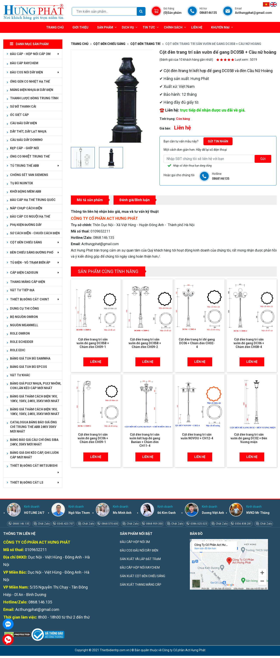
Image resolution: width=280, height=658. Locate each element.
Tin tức (151, 27)
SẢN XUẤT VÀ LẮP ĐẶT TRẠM (140, 559)
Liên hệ (196, 27)
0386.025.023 (198, 523)
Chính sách (175, 27)
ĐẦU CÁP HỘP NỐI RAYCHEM (140, 567)
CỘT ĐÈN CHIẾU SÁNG (109, 44)
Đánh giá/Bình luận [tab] (134, 200)
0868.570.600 (109, 523)
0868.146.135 (20, 523)
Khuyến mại (220, 27)
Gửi (263, 159)
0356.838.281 (243, 523)
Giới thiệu (80, 27)
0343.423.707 (65, 523)
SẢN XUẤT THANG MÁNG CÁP (140, 584)
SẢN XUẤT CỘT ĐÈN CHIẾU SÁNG (142, 576)
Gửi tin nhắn (218, 141)
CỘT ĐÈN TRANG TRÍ (145, 44)
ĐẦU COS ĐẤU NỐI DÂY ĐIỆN (139, 550)
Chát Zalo (43, 523)
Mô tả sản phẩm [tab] (90, 200)
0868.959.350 (154, 523)
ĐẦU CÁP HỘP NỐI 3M (135, 542)
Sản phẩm (107, 27)
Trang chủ (55, 27)
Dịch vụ (128, 27)
